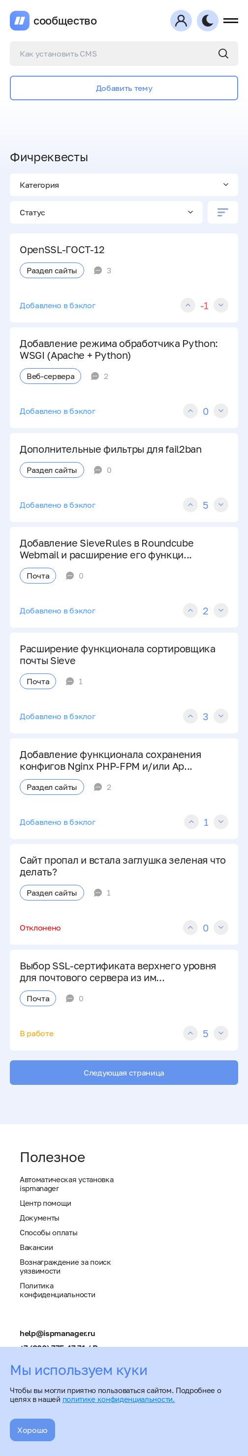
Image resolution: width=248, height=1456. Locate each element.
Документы (40, 1217)
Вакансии (36, 1247)
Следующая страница (124, 1072)
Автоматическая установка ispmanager (66, 1184)
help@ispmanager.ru (57, 1333)
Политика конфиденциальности (57, 1290)
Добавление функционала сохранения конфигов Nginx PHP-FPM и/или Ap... (110, 760)
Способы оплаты (49, 1232)
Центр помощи (45, 1202)
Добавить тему (124, 88)
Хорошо (32, 1430)
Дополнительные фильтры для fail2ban (111, 449)
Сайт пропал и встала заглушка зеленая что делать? (123, 865)
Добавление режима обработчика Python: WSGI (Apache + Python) (119, 349)
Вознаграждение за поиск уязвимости (65, 1266)
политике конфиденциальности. (118, 1399)
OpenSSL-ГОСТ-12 (62, 249)
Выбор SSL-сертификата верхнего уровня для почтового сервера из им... (118, 971)
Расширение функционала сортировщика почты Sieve (118, 654)
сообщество (65, 20)
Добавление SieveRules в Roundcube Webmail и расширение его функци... (106, 548)
